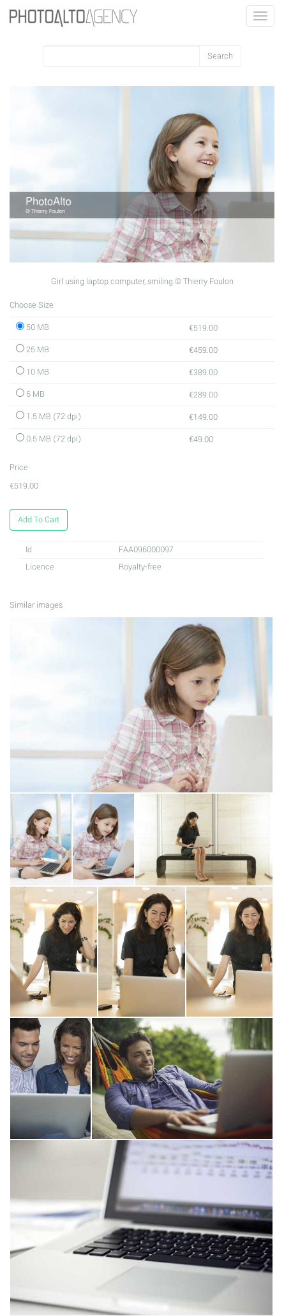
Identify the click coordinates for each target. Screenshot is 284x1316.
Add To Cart (38, 520)
